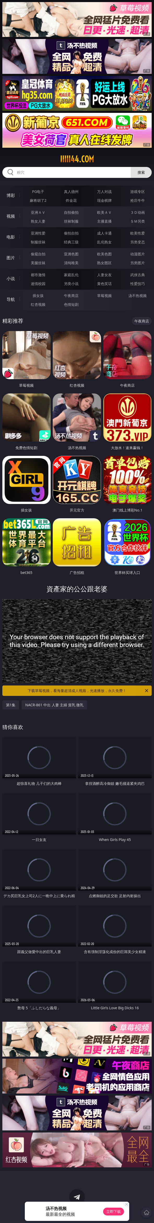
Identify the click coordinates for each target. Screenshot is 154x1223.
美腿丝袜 (38, 262)
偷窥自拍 (38, 253)
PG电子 (38, 191)
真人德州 (71, 191)
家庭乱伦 (71, 274)
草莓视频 (104, 295)
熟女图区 (104, 262)
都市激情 (38, 274)
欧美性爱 (137, 233)
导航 (11, 299)
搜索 (141, 172)
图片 (11, 258)
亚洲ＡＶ (38, 212)
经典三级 (71, 242)
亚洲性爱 (38, 233)
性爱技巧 (137, 283)
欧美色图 (104, 253)
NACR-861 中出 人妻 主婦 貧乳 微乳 (54, 704)
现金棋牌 (104, 200)
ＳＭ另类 (137, 221)
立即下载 (113, 1211)
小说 (11, 278)
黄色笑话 (104, 283)
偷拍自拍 (71, 233)
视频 (11, 216)
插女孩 (38, 295)
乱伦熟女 (104, 242)
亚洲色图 (71, 253)
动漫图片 (137, 253)
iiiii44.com (77, 159)
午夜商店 (71, 295)
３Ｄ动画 (137, 212)
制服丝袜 (38, 242)
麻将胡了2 (38, 200)
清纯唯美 (71, 262)
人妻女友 (104, 274)
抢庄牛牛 (137, 200)
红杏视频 (38, 304)
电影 (11, 237)
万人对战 (104, 191)
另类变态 (137, 242)
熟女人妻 (38, 221)
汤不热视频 (137, 295)
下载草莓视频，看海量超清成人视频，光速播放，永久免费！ (88, 691)
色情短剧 (71, 304)
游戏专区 (137, 191)
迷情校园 (38, 283)
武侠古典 (137, 274)
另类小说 (71, 283)
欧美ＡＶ (104, 212)
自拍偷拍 (71, 212)
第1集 (10, 704)
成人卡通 (104, 233)
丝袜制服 (71, 221)
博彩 (11, 195)
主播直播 (104, 221)
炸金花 (71, 200)
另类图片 (137, 262)
